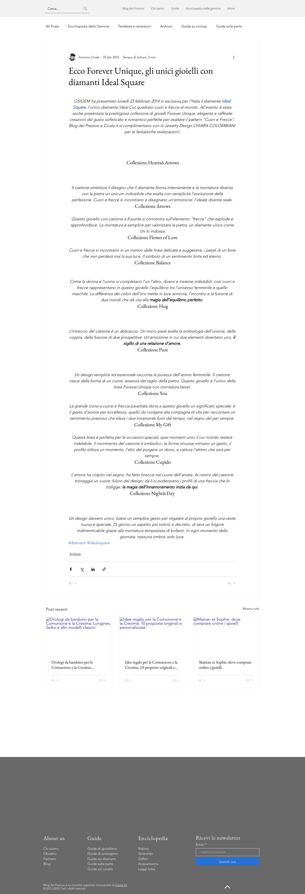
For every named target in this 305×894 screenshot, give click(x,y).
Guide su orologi (194, 26)
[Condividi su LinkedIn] (93, 569)
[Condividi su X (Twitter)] (82, 569)
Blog (46, 864)
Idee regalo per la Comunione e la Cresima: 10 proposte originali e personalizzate (151, 664)
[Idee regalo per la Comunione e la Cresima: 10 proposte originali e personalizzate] (152, 635)
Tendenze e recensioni (134, 26)
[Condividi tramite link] (104, 569)
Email (200, 844)
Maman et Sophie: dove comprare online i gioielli (225, 664)
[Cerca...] (61, 8)
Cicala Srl (121, 885)
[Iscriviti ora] (227, 862)
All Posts (52, 26)
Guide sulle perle (229, 26)
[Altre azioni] (234, 57)
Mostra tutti (251, 609)
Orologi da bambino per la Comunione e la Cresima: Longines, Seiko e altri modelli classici (75, 664)
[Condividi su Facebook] (71, 569)
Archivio (166, 26)
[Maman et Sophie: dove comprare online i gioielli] (226, 635)
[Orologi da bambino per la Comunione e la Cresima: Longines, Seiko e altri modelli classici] (79, 635)
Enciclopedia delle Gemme (88, 26)
